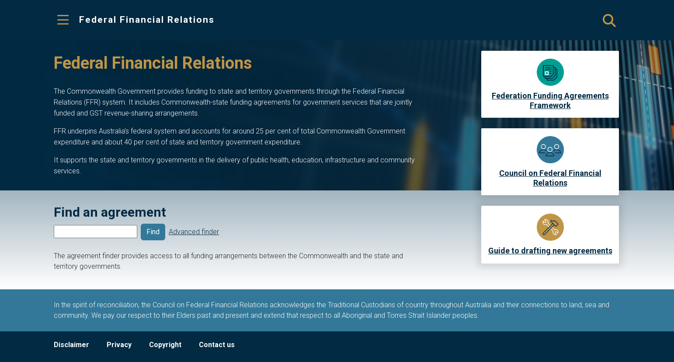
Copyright (165, 345)
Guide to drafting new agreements (550, 250)
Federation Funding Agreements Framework (550, 100)
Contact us (217, 345)
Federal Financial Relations (147, 19)
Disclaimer (71, 345)
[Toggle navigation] (63, 20)
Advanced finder (194, 232)
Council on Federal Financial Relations (550, 178)
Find (153, 232)
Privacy (119, 345)
